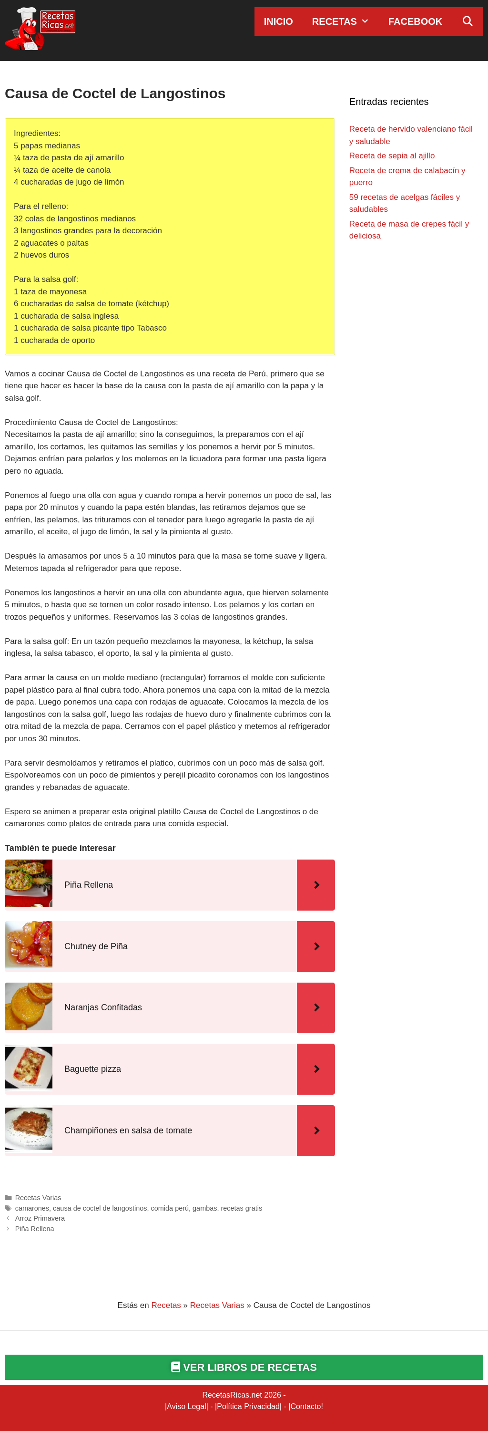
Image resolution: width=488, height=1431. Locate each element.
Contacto (305, 1406)
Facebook (415, 21)
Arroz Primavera (40, 1218)
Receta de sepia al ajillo (392, 155)
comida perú (170, 1208)
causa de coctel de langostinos (100, 1208)
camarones (32, 1208)
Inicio (278, 21)
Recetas (345, 21)
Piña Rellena (34, 1229)
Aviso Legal (186, 1406)
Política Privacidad (248, 1406)
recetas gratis (241, 1208)
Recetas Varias (38, 1198)
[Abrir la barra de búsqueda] (467, 21)
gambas (205, 1208)
